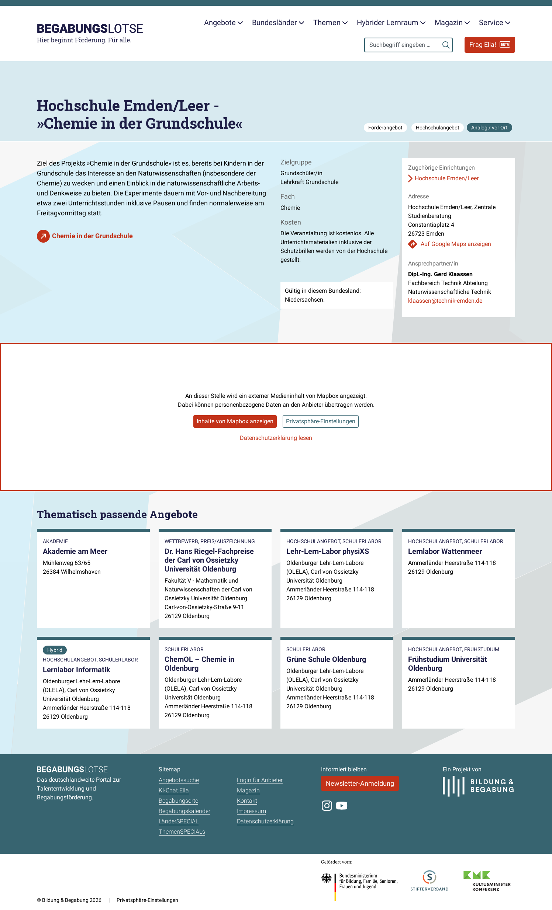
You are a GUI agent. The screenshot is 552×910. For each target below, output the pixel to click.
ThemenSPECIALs (182, 831)
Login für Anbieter (260, 780)
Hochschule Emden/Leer (447, 178)
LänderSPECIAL (179, 821)
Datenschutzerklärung (265, 821)
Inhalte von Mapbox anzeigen (235, 421)
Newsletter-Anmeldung (360, 783)
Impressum (251, 811)
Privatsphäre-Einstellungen (320, 421)
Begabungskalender (184, 811)
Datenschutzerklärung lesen (276, 437)
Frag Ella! (489, 44)
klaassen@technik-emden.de (445, 300)
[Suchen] (446, 45)
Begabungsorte (178, 800)
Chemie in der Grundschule (92, 236)
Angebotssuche (179, 780)
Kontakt (247, 800)
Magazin (248, 790)
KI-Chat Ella (174, 790)
